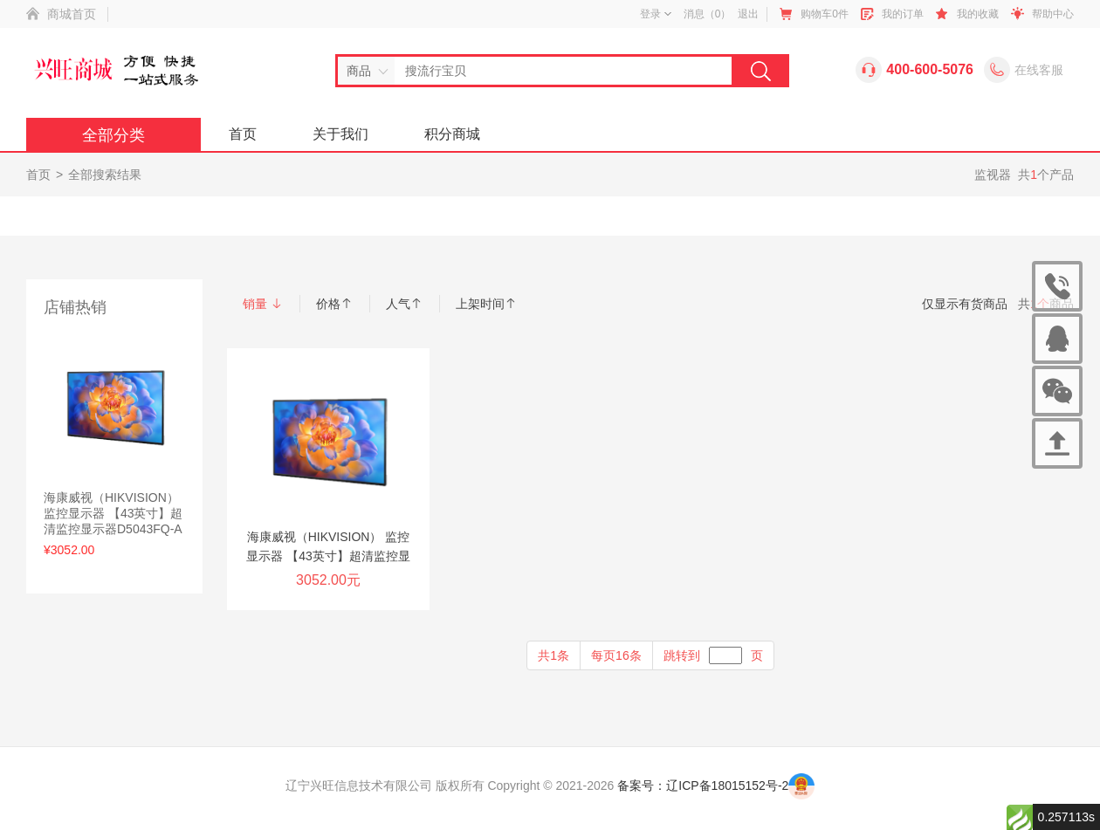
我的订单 (903, 14)
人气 (404, 304)
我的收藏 (978, 14)
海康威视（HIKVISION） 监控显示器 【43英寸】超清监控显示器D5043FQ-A (113, 513)
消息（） (708, 14)
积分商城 (452, 134)
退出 (748, 14)
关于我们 (340, 134)
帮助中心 (1053, 14)
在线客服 (1038, 70)
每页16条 (616, 655)
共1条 (553, 655)
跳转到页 (713, 655)
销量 (263, 304)
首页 (243, 134)
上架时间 (486, 304)
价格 (334, 304)
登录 (655, 14)
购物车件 (825, 14)
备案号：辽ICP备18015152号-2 (702, 785)
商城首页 (71, 14)
